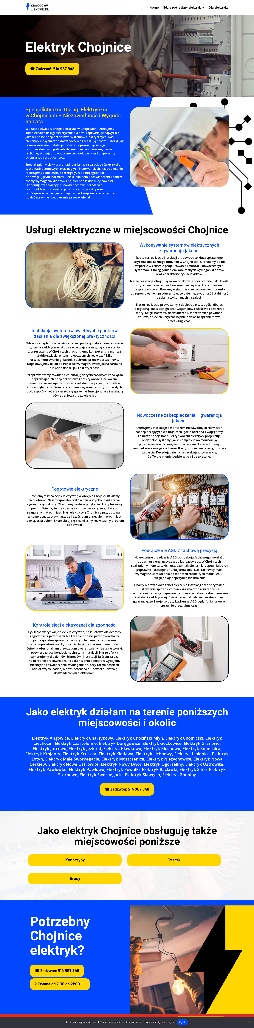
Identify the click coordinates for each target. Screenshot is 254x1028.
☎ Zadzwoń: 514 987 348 (52, 68)
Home (154, 8)
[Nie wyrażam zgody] (249, 1022)
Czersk (174, 860)
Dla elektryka (219, 8)
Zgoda (182, 1022)
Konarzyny (75, 860)
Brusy (75, 879)
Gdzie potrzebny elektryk (182, 8)
